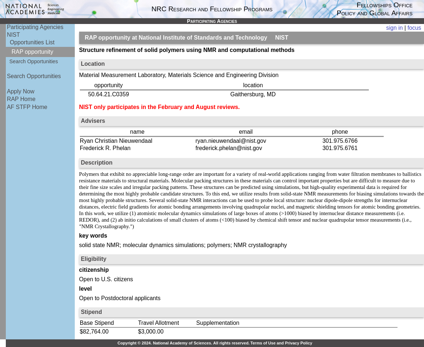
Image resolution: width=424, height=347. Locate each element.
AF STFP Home (27, 107)
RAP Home (21, 99)
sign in (394, 28)
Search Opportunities (33, 61)
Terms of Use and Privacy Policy (281, 343)
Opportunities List (32, 42)
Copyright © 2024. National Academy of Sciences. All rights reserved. (184, 343)
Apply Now (20, 91)
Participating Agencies (35, 27)
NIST (13, 35)
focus (414, 28)
